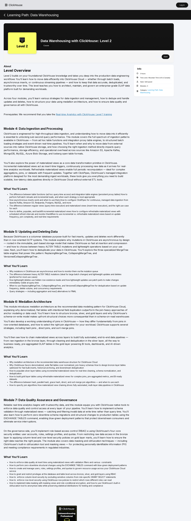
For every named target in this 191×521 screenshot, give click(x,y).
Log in (182, 5)
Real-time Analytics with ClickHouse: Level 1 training (84, 114)
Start (166, 56)
